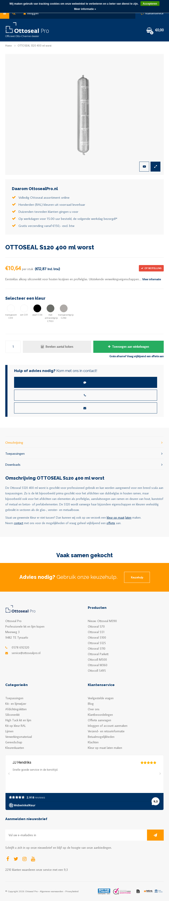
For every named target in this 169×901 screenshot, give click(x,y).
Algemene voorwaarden (51, 891)
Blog (91, 704)
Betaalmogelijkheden (101, 737)
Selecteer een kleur (25, 298)
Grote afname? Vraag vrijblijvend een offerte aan (136, 356)
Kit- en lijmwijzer (15, 704)
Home (8, 45)
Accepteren (150, 3)
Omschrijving (84, 442)
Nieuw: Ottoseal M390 (102, 621)
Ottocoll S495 (97, 671)
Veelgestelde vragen (101, 698)
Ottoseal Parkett (98, 654)
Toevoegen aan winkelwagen (128, 347)
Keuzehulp (137, 577)
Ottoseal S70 (96, 626)
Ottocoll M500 (97, 660)
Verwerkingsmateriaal (18, 737)
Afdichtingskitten (16, 709)
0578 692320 (20, 647)
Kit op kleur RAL (15, 726)
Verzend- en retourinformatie (106, 731)
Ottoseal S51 (96, 632)
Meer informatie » (85, 9)
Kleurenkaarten (14, 748)
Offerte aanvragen (99, 720)
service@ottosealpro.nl (26, 653)
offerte (111, 523)
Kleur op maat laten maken (105, 748)
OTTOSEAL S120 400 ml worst (34, 45)
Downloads (84, 464)
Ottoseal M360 (97, 665)
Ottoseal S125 (97, 643)
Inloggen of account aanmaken (107, 726)
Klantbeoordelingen (100, 715)
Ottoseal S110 (96, 649)
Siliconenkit (12, 715)
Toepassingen (84, 453)
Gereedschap (13, 742)
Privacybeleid (72, 891)
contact (18, 523)
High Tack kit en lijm (18, 720)
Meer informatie (151, 279)
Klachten (93, 742)
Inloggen (31, 13)
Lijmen (9, 731)
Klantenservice (152, 13)
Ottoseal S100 (97, 637)
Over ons (93, 709)
